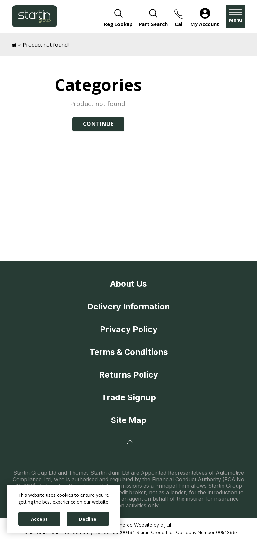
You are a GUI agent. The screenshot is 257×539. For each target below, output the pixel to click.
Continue (98, 124)
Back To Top (130, 442)
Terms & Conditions (128, 352)
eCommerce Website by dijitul (137, 525)
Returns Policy (128, 375)
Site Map (128, 420)
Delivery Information (129, 306)
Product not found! (46, 44)
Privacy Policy (128, 329)
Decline (87, 519)
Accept (39, 519)
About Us (128, 284)
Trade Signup (128, 397)
